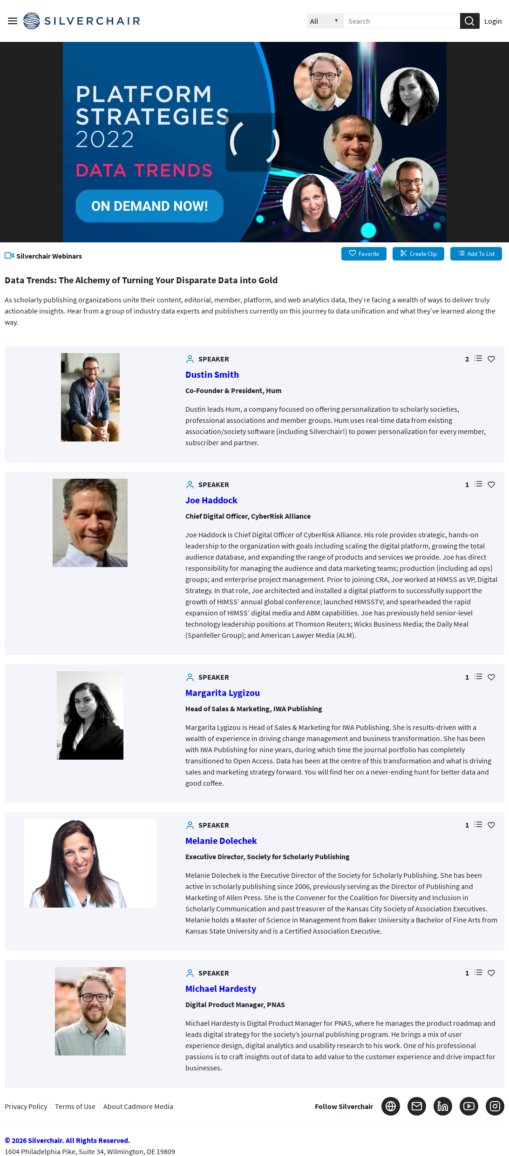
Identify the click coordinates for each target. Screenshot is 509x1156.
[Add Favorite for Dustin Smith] (491, 358)
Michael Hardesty (220, 988)
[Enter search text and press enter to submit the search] (402, 21)
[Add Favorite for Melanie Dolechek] (491, 824)
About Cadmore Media (138, 1106)
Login (493, 21)
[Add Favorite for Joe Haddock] (491, 484)
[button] (469, 21)
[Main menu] (12, 21)
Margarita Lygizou (222, 692)
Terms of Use (75, 1106)
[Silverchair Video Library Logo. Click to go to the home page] (81, 21)
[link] (90, 397)
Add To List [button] (476, 254)
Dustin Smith (212, 374)
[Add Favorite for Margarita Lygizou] (491, 676)
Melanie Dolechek (221, 840)
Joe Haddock (211, 500)
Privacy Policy (26, 1106)
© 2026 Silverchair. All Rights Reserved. (67, 1140)
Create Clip (418, 254)
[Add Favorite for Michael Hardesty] (491, 972)
